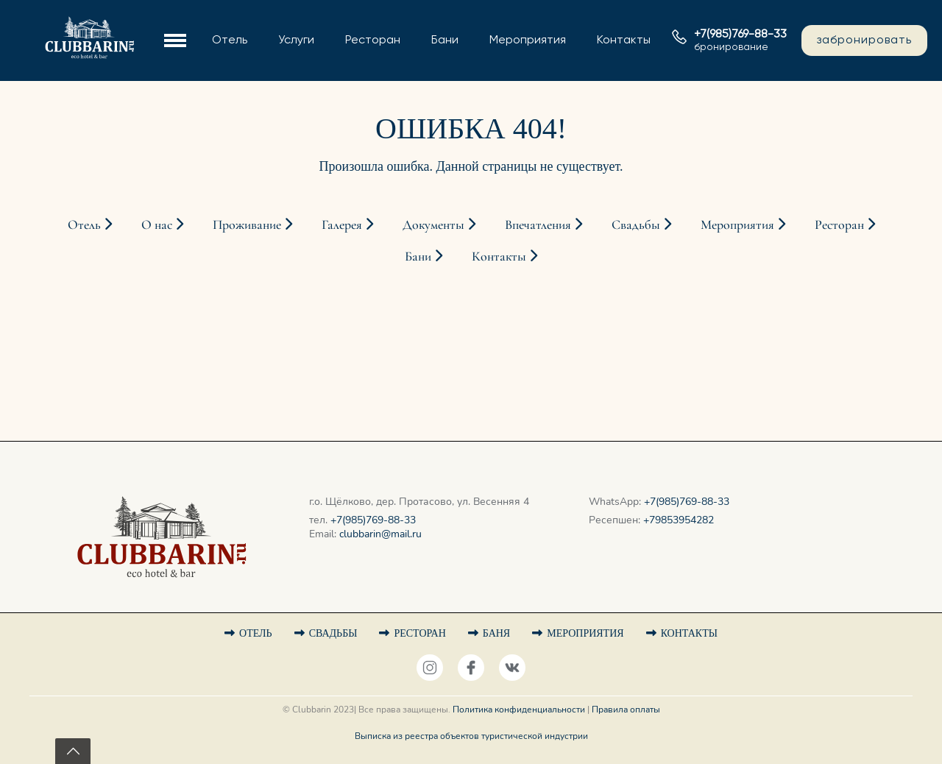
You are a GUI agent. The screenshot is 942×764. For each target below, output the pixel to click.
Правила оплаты (626, 709)
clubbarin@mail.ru (380, 534)
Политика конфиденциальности (519, 709)
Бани (444, 40)
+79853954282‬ (678, 520)
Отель (229, 40)
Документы (439, 224)
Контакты (624, 40)
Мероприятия (527, 40)
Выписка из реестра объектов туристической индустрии (471, 736)
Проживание (252, 224)
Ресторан (372, 40)
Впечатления (543, 224)
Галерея (347, 224)
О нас (162, 224)
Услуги (296, 40)
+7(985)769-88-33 (373, 520)
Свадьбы (641, 224)
